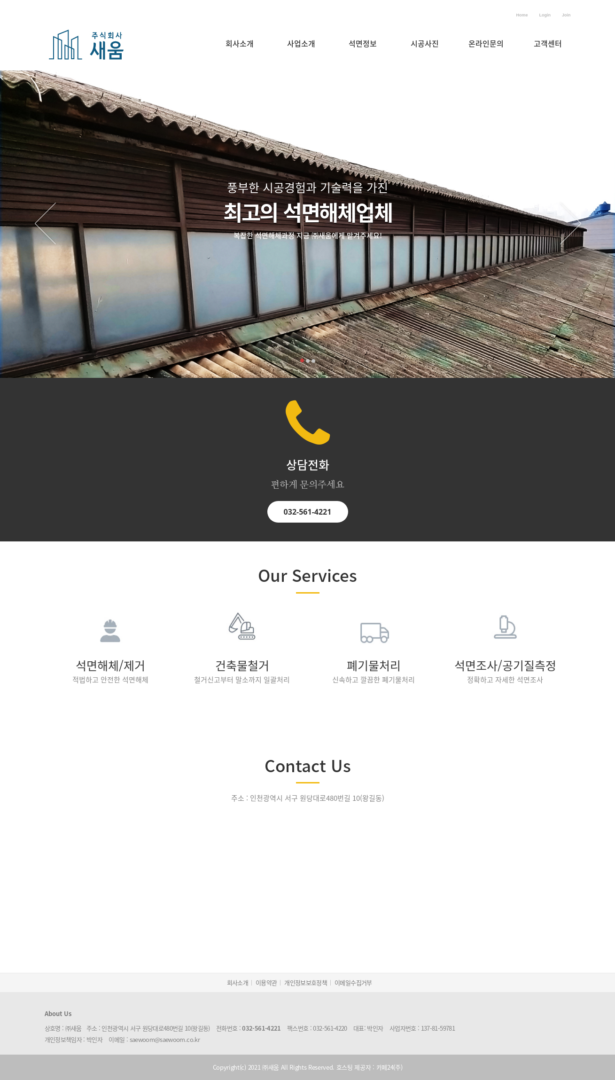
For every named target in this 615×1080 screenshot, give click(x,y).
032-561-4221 (307, 501)
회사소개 (240, 43)
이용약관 (266, 982)
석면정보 (363, 43)
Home (522, 15)
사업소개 (301, 43)
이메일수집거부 (353, 982)
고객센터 (548, 43)
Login (545, 15)
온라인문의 (486, 43)
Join (566, 15)
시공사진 (425, 43)
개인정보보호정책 (305, 982)
